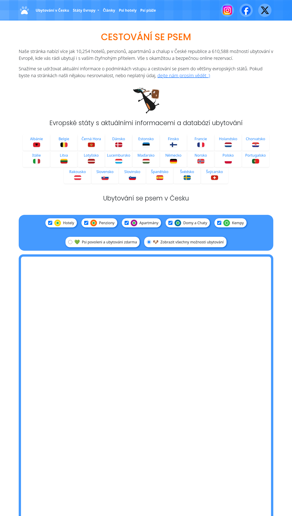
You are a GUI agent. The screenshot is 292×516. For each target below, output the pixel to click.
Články (109, 10)
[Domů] (24, 10)
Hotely (61, 222)
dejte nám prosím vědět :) (183, 75)
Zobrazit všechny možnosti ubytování (185, 242)
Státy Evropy (84, 10)
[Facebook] (246, 10)
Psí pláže (148, 10)
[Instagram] (227, 10)
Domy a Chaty (187, 222)
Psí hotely (128, 10)
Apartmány (141, 222)
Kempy (230, 222)
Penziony (99, 222)
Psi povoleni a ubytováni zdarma (102, 242)
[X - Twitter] (264, 10)
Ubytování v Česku (52, 10)
